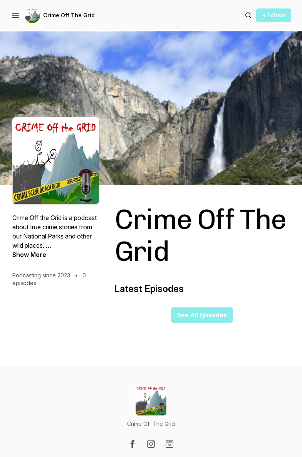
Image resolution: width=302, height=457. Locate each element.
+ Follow (273, 15)
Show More (29, 255)
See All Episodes (202, 315)
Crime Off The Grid (69, 15)
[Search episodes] (248, 15)
